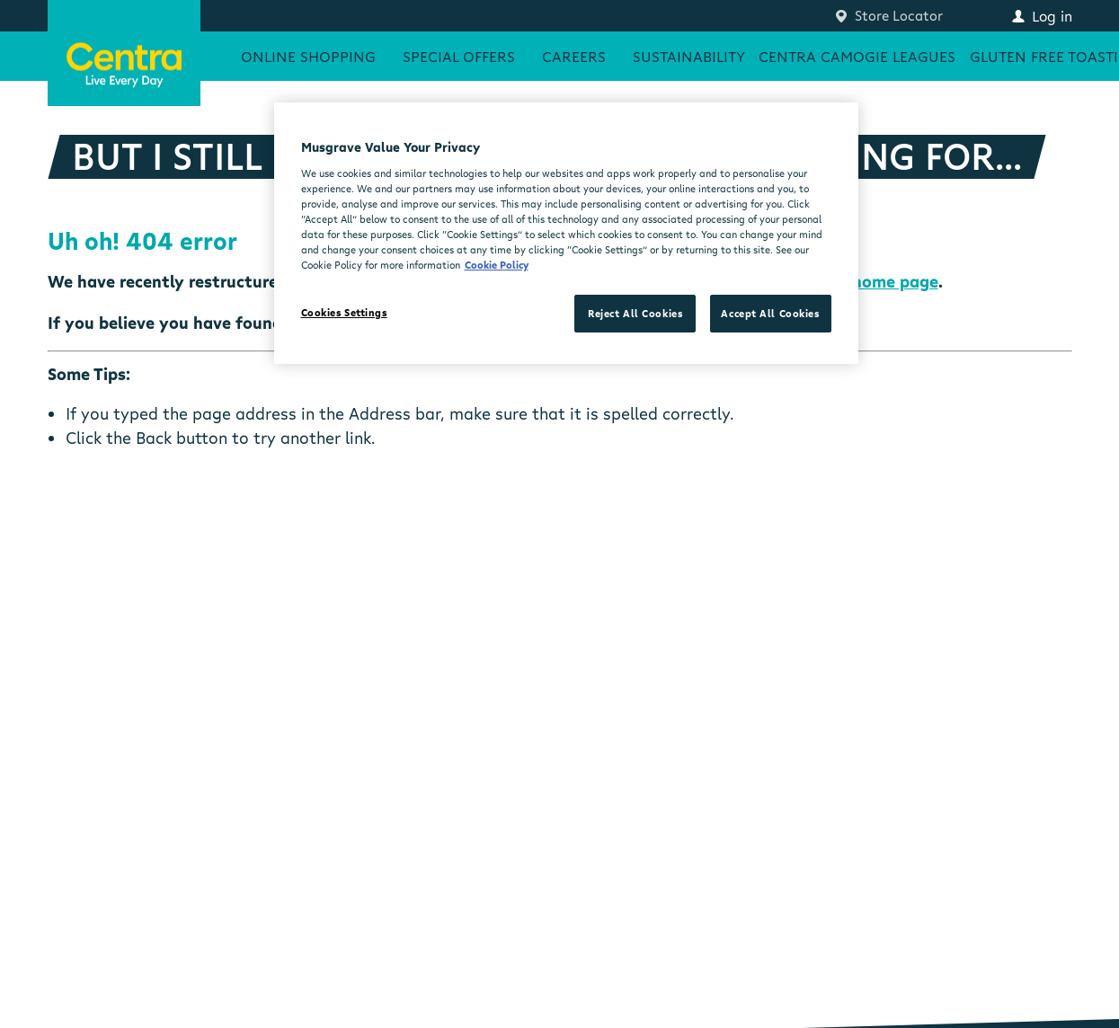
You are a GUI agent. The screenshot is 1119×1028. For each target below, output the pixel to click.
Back (154, 437)
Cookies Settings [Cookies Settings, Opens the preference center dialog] (344, 312)
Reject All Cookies (635, 313)
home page (895, 281)
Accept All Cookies (770, 313)
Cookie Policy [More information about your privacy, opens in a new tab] (496, 264)
